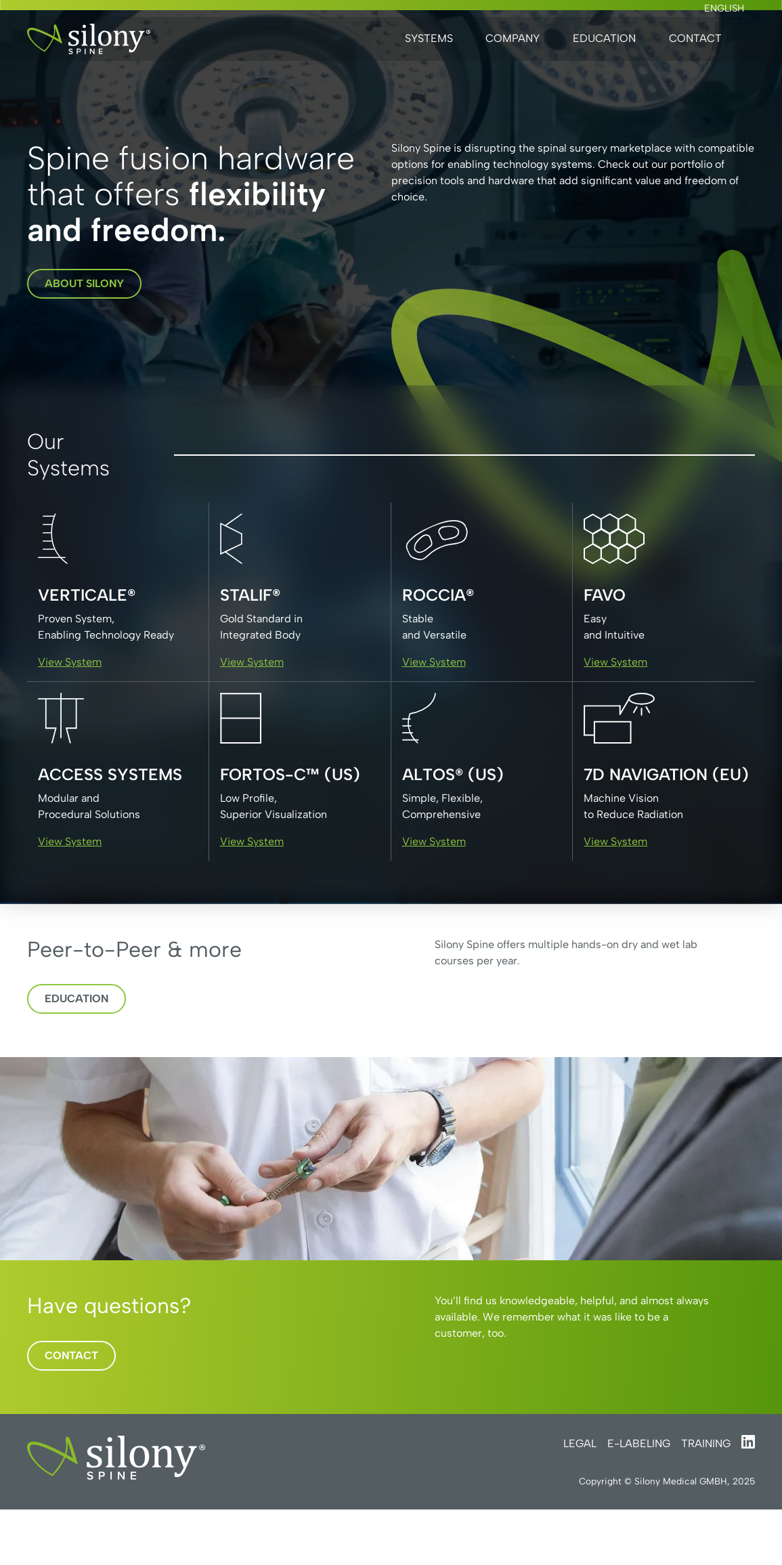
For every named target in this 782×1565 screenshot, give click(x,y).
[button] (422, 39)
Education (76, 998)
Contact (71, 1355)
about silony (84, 283)
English (724, 8)
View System (70, 662)
